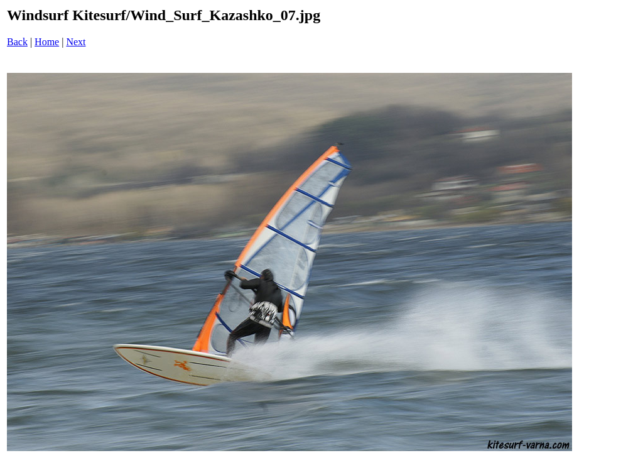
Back (17, 41)
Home (47, 41)
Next (75, 41)
